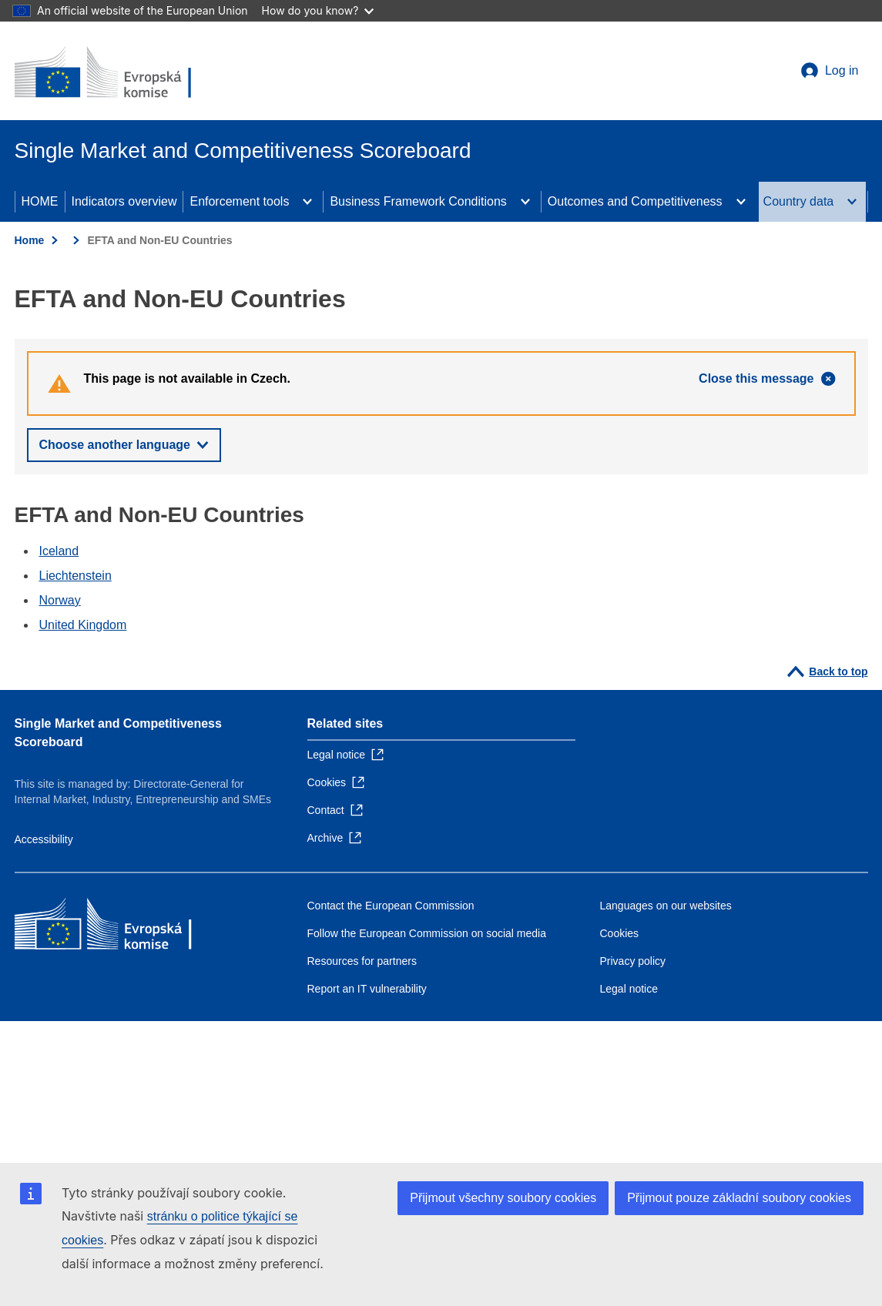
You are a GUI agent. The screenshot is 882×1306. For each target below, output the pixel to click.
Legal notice (629, 989)
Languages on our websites (666, 905)
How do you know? (318, 10)
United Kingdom (83, 624)
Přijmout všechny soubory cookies (503, 1197)
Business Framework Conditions (418, 201)
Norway (60, 600)
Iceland (59, 551)
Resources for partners (362, 961)
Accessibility (44, 839)
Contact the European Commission (391, 905)
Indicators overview (124, 201)
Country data (798, 201)
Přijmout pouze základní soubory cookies (739, 1197)
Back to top (838, 671)
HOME (40, 201)
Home (30, 240)
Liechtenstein (75, 575)
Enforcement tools (239, 201)
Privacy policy (633, 961)
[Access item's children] (307, 202)
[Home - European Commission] (126, 74)
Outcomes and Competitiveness (635, 201)
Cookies (619, 933)
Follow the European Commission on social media (426, 933)
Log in (842, 70)
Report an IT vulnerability (367, 989)
